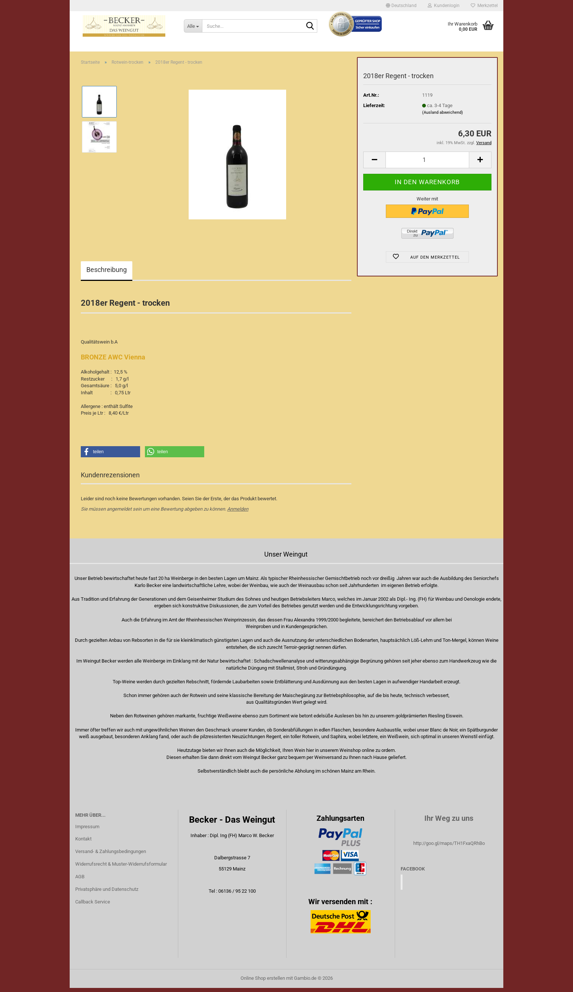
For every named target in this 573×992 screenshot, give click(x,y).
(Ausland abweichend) (442, 116)
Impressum (87, 830)
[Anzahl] (427, 164)
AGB (80, 880)
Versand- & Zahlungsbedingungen (110, 856)
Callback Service (92, 906)
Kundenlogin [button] (444, 5)
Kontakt (83, 843)
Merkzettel (484, 5)
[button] (401, 5)
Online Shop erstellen (263, 982)
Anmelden (237, 513)
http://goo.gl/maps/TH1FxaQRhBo (449, 847)
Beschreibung (106, 274)
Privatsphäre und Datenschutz (106, 893)
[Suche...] (193, 26)
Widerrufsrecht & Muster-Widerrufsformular (121, 868)
